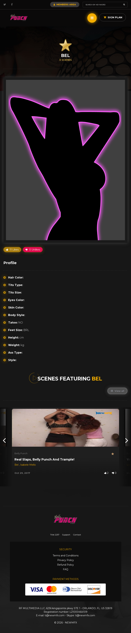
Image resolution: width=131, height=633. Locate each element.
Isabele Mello (28, 464)
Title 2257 (54, 534)
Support (66, 534)
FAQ (65, 569)
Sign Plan (113, 17)
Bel (16, 464)
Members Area (65, 4)
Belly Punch (20, 453)
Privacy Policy (65, 560)
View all (117, 391)
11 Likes (12, 249)
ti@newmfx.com (54, 615)
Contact (77, 534)
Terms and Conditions (65, 555)
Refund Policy (65, 564)
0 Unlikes (32, 249)
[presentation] (4, 440)
